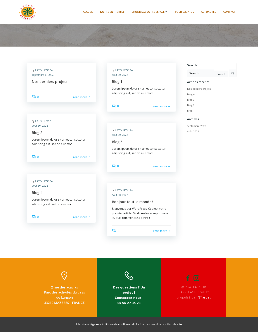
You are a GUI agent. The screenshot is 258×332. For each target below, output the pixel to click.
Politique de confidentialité (119, 324)
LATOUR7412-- (44, 70)
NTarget (204, 297)
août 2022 (193, 131)
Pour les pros (184, 11)
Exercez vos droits (152, 324)
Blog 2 (190, 105)
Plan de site (174, 324)
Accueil (88, 11)
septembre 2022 (196, 125)
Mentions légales (88, 324)
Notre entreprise (112, 11)
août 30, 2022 (120, 75)
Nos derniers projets (199, 88)
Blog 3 (190, 99)
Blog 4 (190, 94)
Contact (229, 11)
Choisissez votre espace (150, 11)
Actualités (208, 11)
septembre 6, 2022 (43, 75)
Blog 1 (190, 110)
